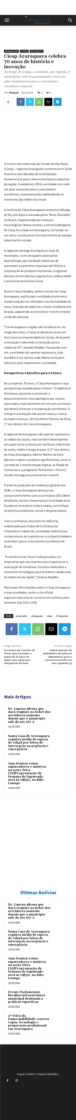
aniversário (21, 615)
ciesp (49, 615)
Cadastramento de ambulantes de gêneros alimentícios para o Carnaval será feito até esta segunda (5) (57, 657)
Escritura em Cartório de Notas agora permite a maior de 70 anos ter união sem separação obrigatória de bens (19, 657)
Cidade (24, 51)
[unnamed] (38, 41)
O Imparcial (62, 615)
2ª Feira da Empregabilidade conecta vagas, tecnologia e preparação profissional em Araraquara (28, 1022)
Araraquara (11, 51)
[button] (6, 20)
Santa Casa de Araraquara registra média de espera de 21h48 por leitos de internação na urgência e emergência (29, 742)
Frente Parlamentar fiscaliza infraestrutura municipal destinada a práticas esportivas (26, 997)
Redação (14, 92)
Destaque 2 (37, 51)
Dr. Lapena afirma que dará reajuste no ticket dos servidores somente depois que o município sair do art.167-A (29, 715)
